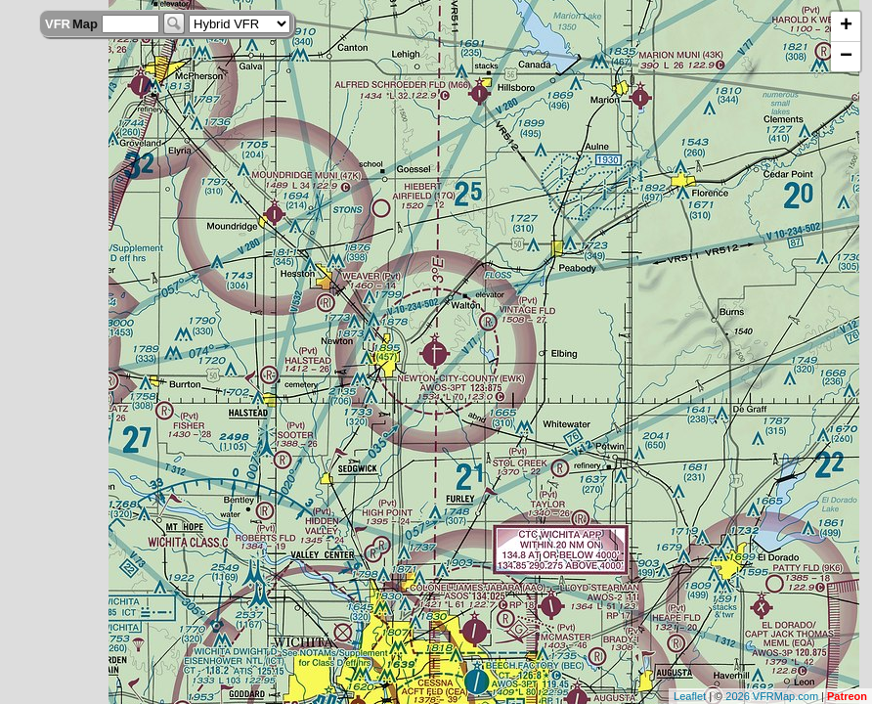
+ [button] (846, 26)
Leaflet (690, 696)
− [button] (846, 56)
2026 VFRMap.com (771, 696)
